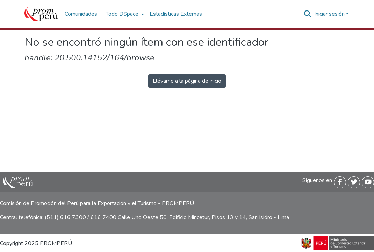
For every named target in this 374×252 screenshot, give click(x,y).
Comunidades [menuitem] (81, 14)
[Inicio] (41, 14)
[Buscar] (307, 14)
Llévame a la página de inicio (187, 81)
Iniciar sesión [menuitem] (329, 14)
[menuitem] (124, 14)
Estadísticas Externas (176, 14)
